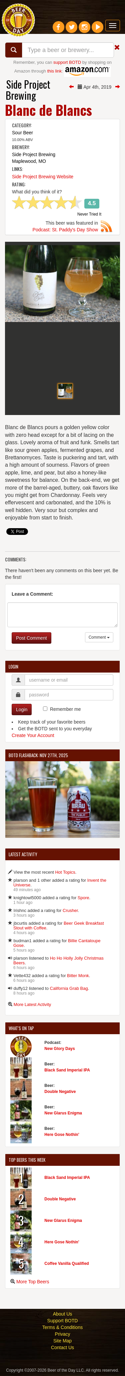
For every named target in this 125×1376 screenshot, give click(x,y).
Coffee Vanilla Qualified (66, 1264)
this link (54, 71)
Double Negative (60, 1092)
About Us (62, 1315)
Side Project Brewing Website (42, 176)
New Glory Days (59, 1049)
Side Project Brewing (28, 90)
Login (21, 710)
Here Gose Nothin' (61, 1135)
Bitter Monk (78, 976)
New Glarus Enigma (63, 1113)
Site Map (62, 1341)
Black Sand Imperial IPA (67, 1070)
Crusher (70, 911)
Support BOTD (62, 1321)
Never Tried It (89, 214)
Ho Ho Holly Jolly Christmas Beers (58, 961)
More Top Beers (32, 1282)
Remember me (65, 710)
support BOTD (67, 62)
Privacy (62, 1335)
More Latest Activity (32, 1005)
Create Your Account (33, 736)
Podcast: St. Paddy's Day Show (65, 229)
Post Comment (31, 638)
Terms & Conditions (62, 1328)
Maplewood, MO (29, 161)
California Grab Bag (69, 989)
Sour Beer (22, 132)
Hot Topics (65, 873)
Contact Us (62, 1348)
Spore (83, 898)
